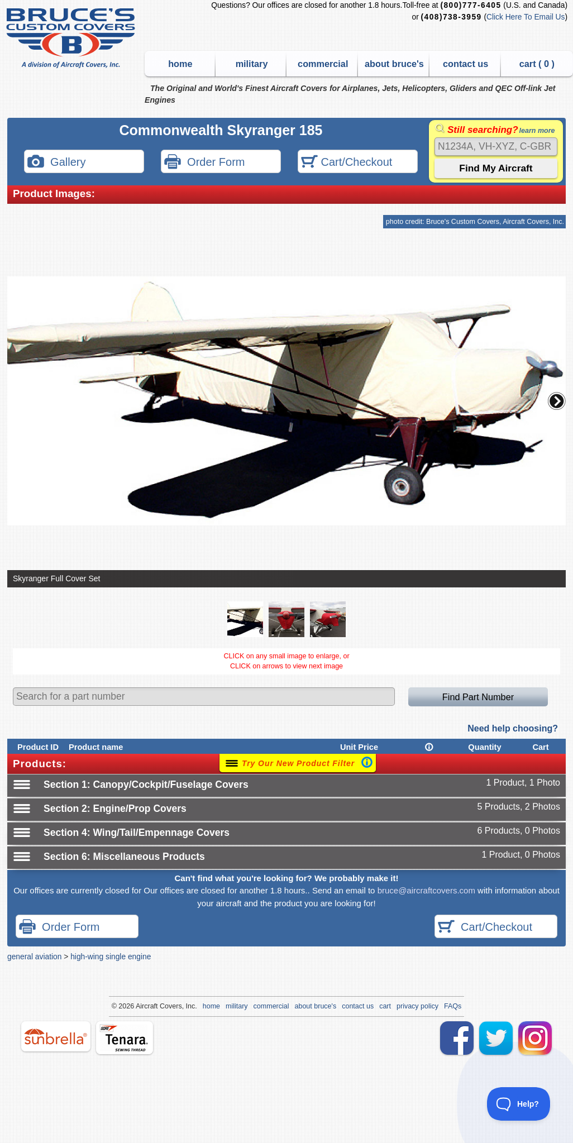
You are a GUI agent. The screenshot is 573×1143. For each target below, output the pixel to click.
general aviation (34, 956)
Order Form (204, 163)
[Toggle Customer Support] (519, 1104)
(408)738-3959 (451, 17)
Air (140, 1006)
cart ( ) (537, 64)
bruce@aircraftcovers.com (426, 890)
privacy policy (417, 1006)
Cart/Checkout (346, 163)
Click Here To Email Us (525, 17)
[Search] (495, 146)
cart (385, 1006)
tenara (124, 1037)
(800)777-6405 (470, 5)
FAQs (452, 1006)
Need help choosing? (512, 728)
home (180, 64)
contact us (465, 64)
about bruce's (394, 64)
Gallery (56, 163)
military (252, 64)
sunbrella (55, 1036)
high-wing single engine (110, 956)
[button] (557, 401)
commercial (323, 64)
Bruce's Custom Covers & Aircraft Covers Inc (72, 38)
